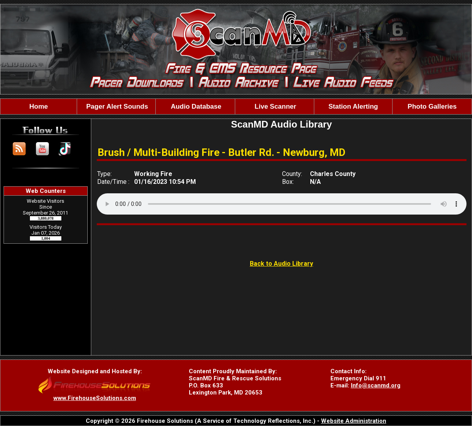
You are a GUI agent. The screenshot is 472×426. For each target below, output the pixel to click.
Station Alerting (353, 106)
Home (39, 106)
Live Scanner (275, 106)
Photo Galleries (432, 106)
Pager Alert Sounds (116, 106)
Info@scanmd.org (375, 385)
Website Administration (353, 420)
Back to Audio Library (281, 263)
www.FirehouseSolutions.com (94, 398)
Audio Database (195, 106)
